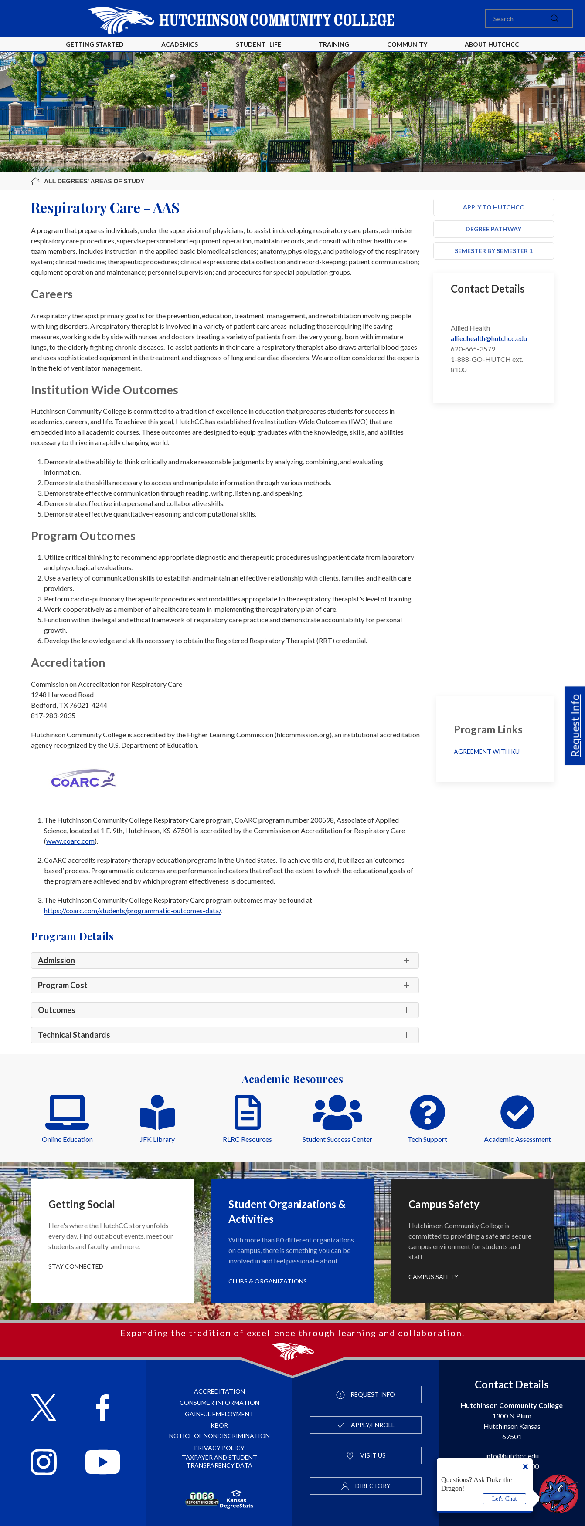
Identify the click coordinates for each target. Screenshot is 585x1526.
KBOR (219, 1425)
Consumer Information (219, 1402)
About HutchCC (492, 44)
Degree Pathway (493, 229)
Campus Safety (433, 1276)
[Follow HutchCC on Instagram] (44, 1463)
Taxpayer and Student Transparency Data (219, 1461)
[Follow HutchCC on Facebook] (102, 1408)
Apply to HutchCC (493, 207)
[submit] (554, 18)
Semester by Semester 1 (494, 250)
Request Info (575, 726)
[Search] (529, 18)
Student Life (258, 44)
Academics (179, 44)
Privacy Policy (219, 1448)
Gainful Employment (219, 1414)
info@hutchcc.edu (512, 1456)
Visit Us (366, 1456)
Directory (366, 1486)
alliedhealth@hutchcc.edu (489, 338)
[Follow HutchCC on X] (44, 1408)
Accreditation (219, 1391)
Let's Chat (504, 1499)
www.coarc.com (70, 841)
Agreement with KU (487, 751)
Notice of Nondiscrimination (219, 1435)
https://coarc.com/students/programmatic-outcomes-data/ (132, 910)
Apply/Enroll (366, 1425)
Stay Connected (75, 1266)
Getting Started (95, 44)
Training (334, 44)
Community (407, 44)
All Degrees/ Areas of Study (87, 181)
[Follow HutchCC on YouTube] (102, 1463)
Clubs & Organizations (267, 1281)
